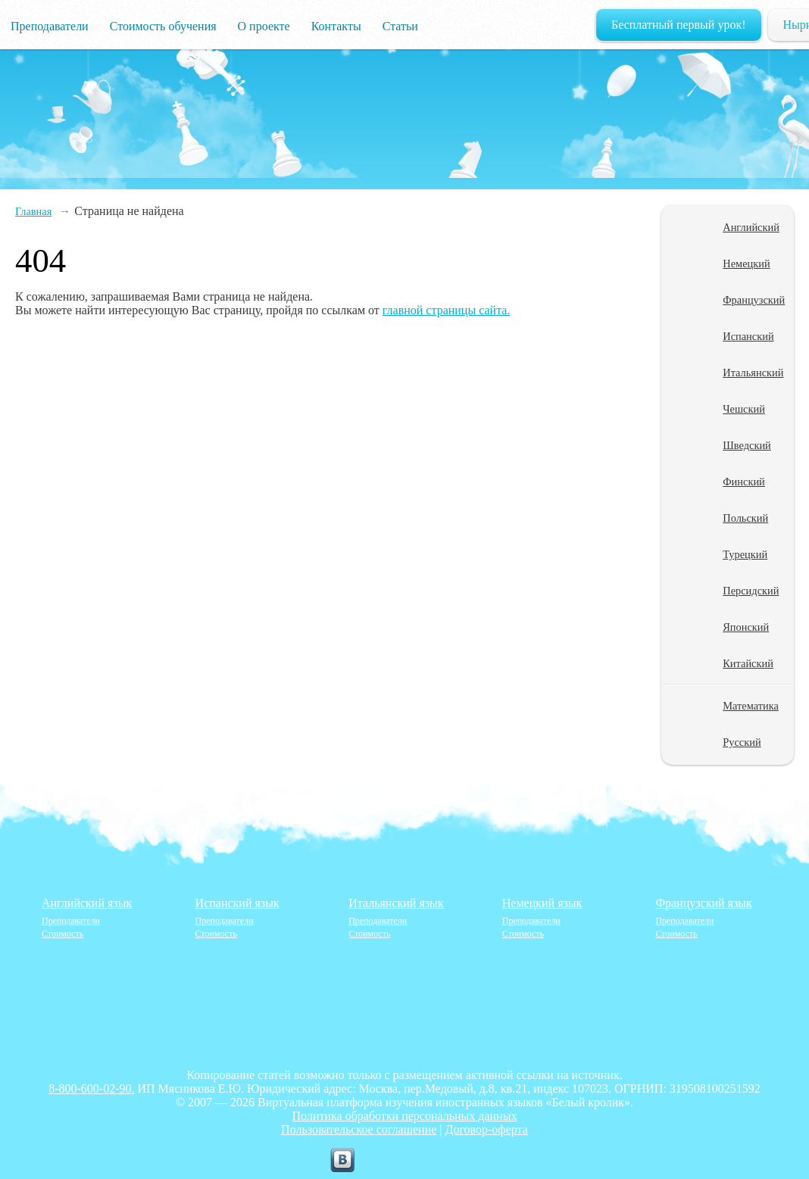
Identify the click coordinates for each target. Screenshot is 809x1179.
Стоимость (62, 933)
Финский (744, 482)
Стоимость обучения (163, 26)
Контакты (336, 26)
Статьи (400, 26)
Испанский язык (237, 903)
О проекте (264, 26)
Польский (745, 518)
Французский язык (703, 903)
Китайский (748, 663)
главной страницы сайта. (447, 310)
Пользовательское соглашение (358, 1129)
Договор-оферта (486, 1129)
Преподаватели (50, 26)
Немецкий (746, 263)
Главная (33, 211)
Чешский (744, 409)
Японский (746, 627)
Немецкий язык (542, 903)
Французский (754, 300)
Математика (751, 706)
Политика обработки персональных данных (404, 1115)
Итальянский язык (395, 903)
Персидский (751, 591)
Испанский (748, 336)
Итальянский (753, 372)
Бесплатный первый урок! (678, 24)
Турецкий (745, 554)
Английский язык (87, 903)
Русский (742, 742)
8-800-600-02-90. (91, 1088)
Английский (751, 227)
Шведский (747, 445)
